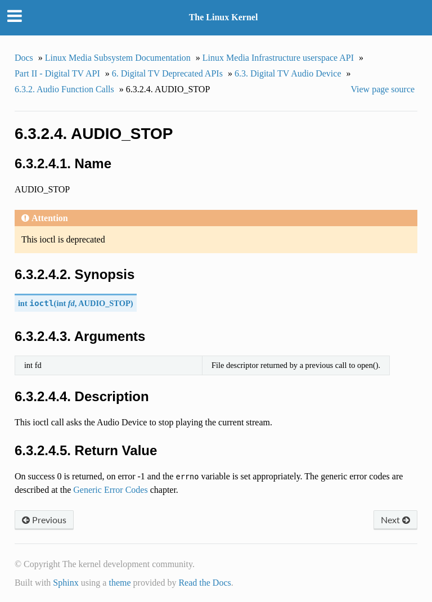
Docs (24, 57)
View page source (382, 89)
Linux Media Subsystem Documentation (118, 57)
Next (395, 519)
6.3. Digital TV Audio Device (288, 73)
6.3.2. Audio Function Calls (64, 89)
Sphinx (65, 582)
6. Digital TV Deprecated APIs (167, 73)
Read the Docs (204, 582)
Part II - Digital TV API (57, 73)
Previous (44, 519)
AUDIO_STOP (104, 303)
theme (119, 582)
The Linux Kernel (223, 17)
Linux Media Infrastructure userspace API (278, 57)
